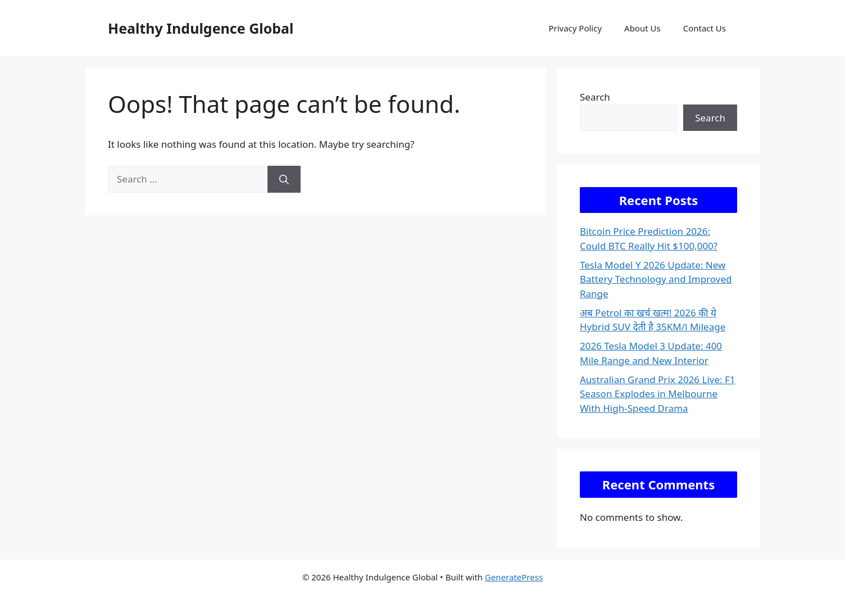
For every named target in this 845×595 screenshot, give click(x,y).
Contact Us (704, 28)
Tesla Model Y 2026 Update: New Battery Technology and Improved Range (656, 279)
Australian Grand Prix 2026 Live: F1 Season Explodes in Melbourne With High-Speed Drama (657, 394)
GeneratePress (514, 577)
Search (595, 96)
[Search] (284, 179)
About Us (642, 28)
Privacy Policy (575, 28)
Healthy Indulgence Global (201, 28)
